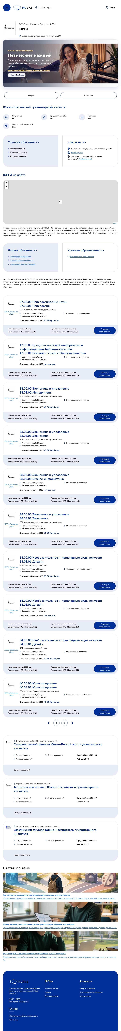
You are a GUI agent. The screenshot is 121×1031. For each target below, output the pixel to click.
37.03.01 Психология (35, 306)
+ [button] (6, 183)
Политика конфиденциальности (23, 1016)
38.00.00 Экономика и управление (44, 389)
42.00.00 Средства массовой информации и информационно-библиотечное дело (51, 347)
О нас (13, 1009)
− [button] (6, 187)
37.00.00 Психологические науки (43, 302)
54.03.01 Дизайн (31, 562)
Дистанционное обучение (91, 992)
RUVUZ (22, 24)
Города (48, 992)
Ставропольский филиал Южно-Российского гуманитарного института (58, 746)
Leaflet (115, 223)
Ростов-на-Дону (37, 24)
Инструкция (85, 996)
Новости (86, 981)
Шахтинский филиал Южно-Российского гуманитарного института (55, 832)
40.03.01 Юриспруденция (38, 687)
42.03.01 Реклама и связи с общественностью (53, 353)
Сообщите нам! (85, 159)
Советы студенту (87, 988)
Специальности (51, 996)
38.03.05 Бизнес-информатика (42, 479)
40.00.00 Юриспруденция (38, 683)
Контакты (13, 1020)
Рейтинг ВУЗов (51, 988)
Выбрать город (45, 7)
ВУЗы (49, 981)
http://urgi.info (77, 152)
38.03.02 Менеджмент (35, 393)
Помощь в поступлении (104, 330)
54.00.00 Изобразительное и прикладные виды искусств (61, 558)
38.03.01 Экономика (34, 436)
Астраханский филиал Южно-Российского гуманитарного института (56, 789)
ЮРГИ (52, 24)
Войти (112, 7)
